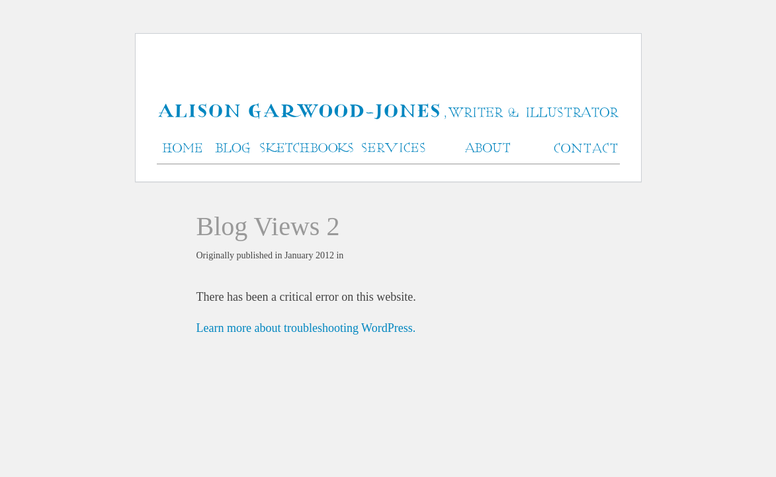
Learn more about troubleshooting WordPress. (306, 328)
